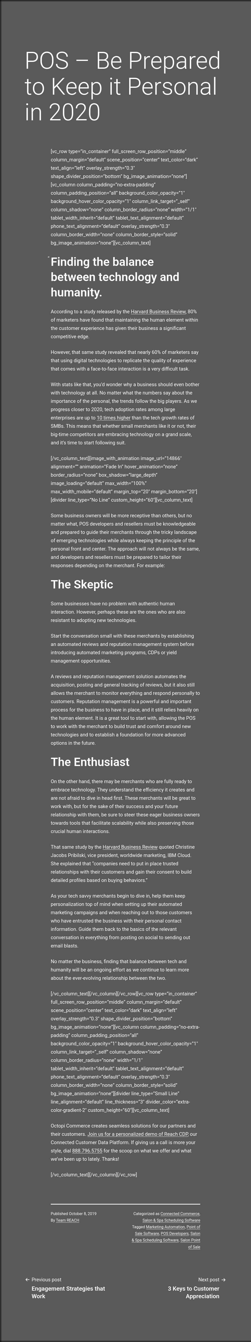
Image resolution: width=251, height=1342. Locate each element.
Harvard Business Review (158, 312)
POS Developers (175, 1233)
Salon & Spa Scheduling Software (171, 1220)
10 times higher (114, 418)
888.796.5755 (87, 1151)
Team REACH (67, 1220)
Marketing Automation (165, 1227)
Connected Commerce (180, 1213)
